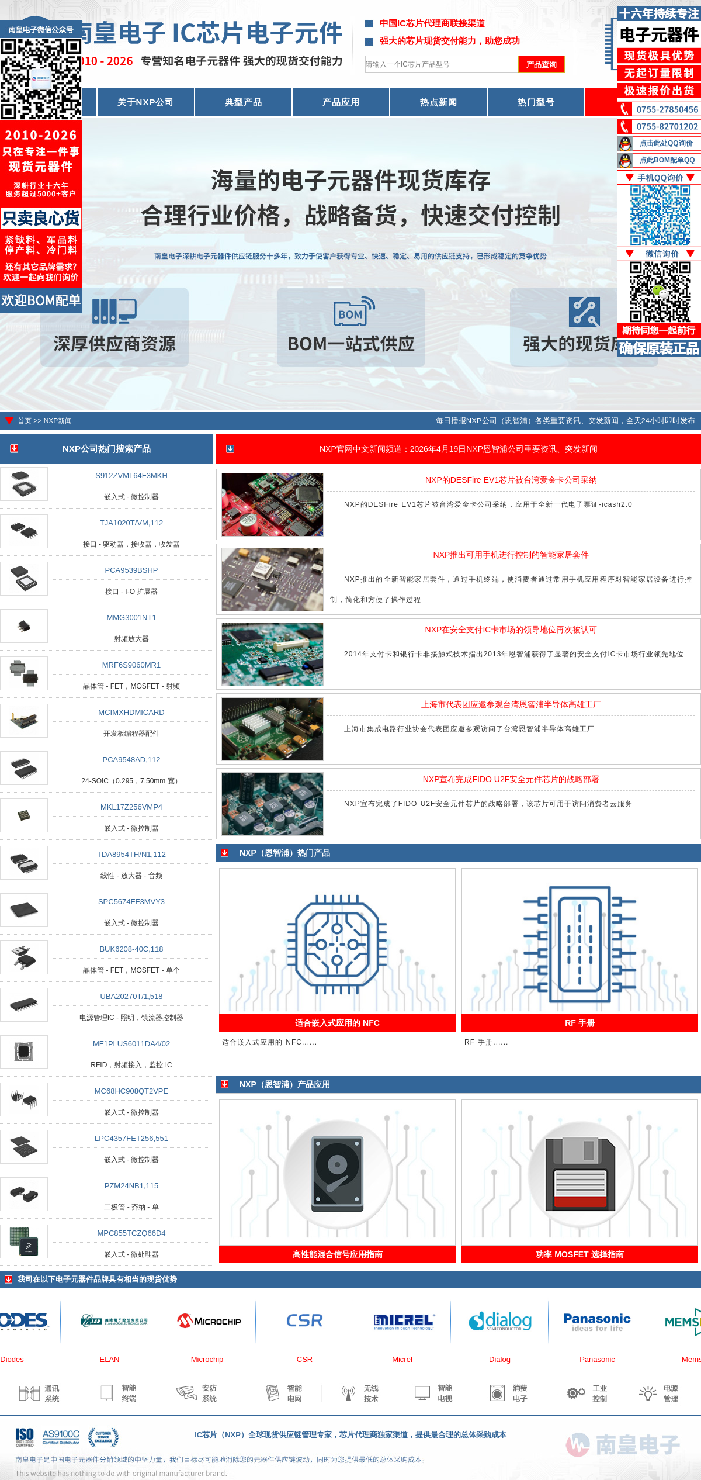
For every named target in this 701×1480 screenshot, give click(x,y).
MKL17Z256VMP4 (131, 807)
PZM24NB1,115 (132, 1185)
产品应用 (341, 102)
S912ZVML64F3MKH (131, 475)
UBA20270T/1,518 (131, 996)
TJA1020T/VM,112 (131, 522)
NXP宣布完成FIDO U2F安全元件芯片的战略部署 (511, 779)
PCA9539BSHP (131, 570)
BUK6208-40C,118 (131, 949)
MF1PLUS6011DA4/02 (131, 1043)
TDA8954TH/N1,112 (131, 854)
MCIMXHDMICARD (131, 712)
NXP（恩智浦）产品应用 (285, 1084)
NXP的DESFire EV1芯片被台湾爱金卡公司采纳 (511, 480)
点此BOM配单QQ (667, 160)
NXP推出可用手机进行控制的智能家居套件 (511, 554)
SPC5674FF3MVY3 (131, 901)
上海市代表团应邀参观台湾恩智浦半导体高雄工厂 (511, 704)
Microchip (212, 1359)
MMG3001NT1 (131, 617)
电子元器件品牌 (82, 1279)
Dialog (505, 1359)
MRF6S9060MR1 (131, 665)
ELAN (115, 1359)
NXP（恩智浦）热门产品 (285, 852)
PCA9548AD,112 (131, 759)
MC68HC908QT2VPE (131, 1091)
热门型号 (536, 102)
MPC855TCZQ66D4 (131, 1233)
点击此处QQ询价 (666, 143)
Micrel (407, 1359)
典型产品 (243, 102)
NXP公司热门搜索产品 (107, 449)
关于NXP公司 (146, 102)
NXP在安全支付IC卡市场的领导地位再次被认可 (511, 629)
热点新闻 (438, 102)
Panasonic (602, 1359)
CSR (310, 1359)
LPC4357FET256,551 (131, 1138)
